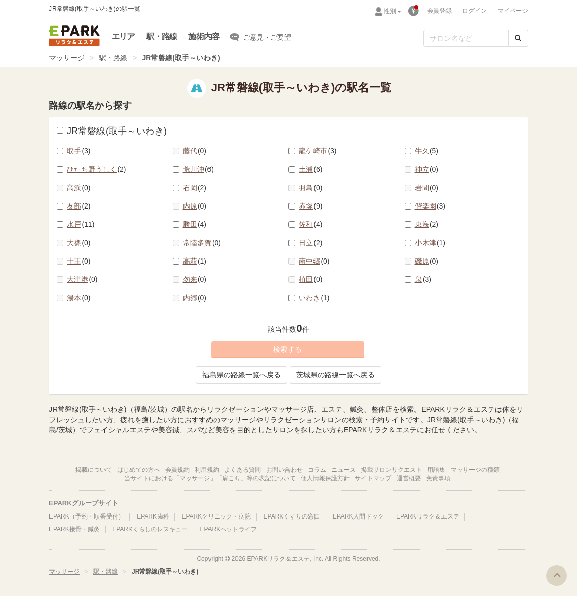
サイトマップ (373, 478)
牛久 (427, 151)
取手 (79, 151)
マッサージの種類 (475, 469)
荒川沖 (198, 169)
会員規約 (177, 469)
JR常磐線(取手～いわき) (112, 131)
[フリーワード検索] (466, 38)
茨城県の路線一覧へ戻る (335, 375)
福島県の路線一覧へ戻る (241, 375)
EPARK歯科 (153, 516)
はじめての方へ (138, 469)
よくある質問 (242, 469)
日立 (311, 243)
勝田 (195, 224)
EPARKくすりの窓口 (292, 516)
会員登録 (439, 10)
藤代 (195, 151)
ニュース (343, 469)
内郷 (195, 298)
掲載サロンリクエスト (391, 469)
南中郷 (314, 261)
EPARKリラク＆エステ (74, 35)
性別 (392, 11)
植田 (311, 279)
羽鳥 (311, 188)
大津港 (82, 279)
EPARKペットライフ (228, 529)
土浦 (311, 169)
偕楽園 (430, 206)
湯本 (79, 298)
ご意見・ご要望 (260, 37)
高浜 (79, 188)
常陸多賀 (202, 243)
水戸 (80, 224)
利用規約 (207, 469)
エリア (123, 36)
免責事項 (438, 478)
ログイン (474, 10)
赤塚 (311, 206)
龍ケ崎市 (318, 151)
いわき (314, 298)
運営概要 (409, 478)
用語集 (436, 469)
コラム (317, 469)
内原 (195, 206)
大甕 (79, 243)
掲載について (93, 469)
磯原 (427, 261)
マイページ (512, 10)
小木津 (430, 243)
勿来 (195, 279)
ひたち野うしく (96, 169)
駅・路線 (161, 36)
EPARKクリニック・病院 (216, 516)
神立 (427, 169)
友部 (79, 206)
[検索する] (518, 38)
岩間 (427, 188)
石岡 (195, 188)
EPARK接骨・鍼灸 (74, 529)
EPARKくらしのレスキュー (150, 529)
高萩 (195, 261)
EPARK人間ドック (358, 516)
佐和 (311, 224)
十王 (79, 261)
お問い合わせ (284, 469)
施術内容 (203, 36)
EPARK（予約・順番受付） (86, 516)
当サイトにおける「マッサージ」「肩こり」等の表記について (210, 478)
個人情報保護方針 (325, 478)
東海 (427, 224)
